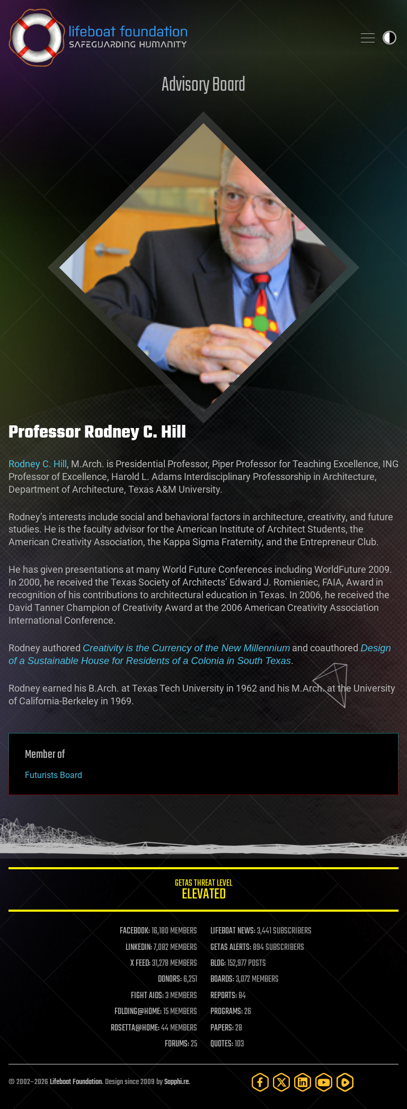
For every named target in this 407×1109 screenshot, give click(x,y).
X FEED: (140, 964)
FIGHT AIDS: (147, 996)
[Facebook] (260, 1082)
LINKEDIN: (139, 948)
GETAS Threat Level (203, 891)
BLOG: (218, 964)
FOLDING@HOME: (138, 1012)
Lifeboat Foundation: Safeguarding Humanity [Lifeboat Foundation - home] (177, 37)
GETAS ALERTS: (230, 948)
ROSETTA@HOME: (135, 1028)
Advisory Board (203, 86)
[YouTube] (323, 1082)
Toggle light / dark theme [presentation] (389, 38)
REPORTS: (223, 996)
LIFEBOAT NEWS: (232, 931)
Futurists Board (53, 775)
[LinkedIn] (302, 1082)
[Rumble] (345, 1082)
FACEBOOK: (135, 931)
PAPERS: (222, 1028)
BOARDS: (222, 979)
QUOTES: (221, 1044)
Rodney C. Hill (37, 463)
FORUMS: (177, 1044)
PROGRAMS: (226, 1012)
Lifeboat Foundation (76, 1082)
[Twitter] (281, 1082)
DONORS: (170, 979)
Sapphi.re (176, 1082)
